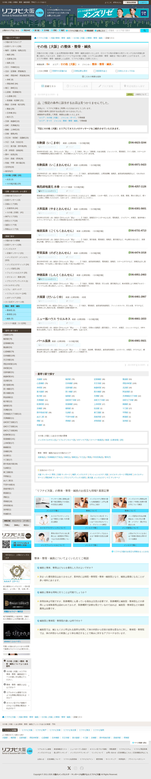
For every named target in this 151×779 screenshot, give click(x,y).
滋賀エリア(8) (10, 225)
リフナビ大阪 (27, 730)
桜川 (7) (9, 117)
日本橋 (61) (10, 113)
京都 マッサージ (63, 474)
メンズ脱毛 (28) (12, 269)
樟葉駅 (125, 417)
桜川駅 (39, 396)
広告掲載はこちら (124, 752)
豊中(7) (108, 457)
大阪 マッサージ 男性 (46, 474)
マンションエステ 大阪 (98, 474)
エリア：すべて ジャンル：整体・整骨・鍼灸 (58, 121)
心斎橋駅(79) (8, 352)
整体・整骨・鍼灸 (12, 306)
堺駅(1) (6, 497)
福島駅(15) (7, 406)
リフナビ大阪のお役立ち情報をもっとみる (130, 551)
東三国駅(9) (8, 472)
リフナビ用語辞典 (140, 749)
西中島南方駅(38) (10, 464)
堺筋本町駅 (127, 383)
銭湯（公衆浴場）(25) (114, 440)
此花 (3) (9, 179)
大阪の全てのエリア (13, 42)
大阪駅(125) (8, 335)
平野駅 (125, 412)
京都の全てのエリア (13, 196)
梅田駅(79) (7, 339)
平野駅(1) (7, 476)
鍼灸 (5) (9, 319)
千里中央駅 (70, 417)
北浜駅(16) (7, 381)
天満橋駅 (40, 400)
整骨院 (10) (10, 314)
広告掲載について (54, 759)
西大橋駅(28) (8, 393)
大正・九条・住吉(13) (13, 142)
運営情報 (99, 759)
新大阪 (36, 30)
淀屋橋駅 (97, 379)
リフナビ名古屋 (69, 730)
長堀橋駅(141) (9, 439)
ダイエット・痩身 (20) (15, 277)
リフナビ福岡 (98, 730)
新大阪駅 (40, 392)
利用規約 (122, 759)
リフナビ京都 (54, 730)
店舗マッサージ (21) (14, 253)
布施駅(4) (7, 514)
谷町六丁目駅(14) (10, 426)
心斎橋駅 (40, 383)
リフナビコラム (125, 749)
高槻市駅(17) (8, 489)
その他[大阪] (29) (13, 184)
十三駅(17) (7, 460)
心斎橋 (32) (10, 96)
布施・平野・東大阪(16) (14, 163)
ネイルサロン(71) (12, 285)
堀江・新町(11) (11, 88)
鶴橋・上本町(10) (12, 130)
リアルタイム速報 (44, 749)
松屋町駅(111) (9, 435)
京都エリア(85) (11, 204)
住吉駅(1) (7, 455)
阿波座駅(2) (8, 397)
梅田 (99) (9, 55)
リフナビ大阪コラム (74, 31)
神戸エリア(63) (11, 216)
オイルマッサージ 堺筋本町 (121, 474)
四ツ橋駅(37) (8, 389)
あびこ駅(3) (8, 481)
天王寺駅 (97, 383)
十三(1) (83, 457)
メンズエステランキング (79, 752)
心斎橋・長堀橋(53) (12, 92)
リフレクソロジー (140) (15, 293)
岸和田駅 (97, 421)
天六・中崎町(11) (12, 67)
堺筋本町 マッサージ (53, 477)
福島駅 (68, 396)
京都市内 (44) (11, 208)
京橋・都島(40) (11, 134)
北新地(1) (42, 457)
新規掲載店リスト (60, 749)
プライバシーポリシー (136, 759)
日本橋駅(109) (9, 356)
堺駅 (38, 421)
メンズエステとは (44, 752)
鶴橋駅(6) (7, 447)
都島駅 (68, 408)
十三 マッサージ (113, 477)
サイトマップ (111, 759)
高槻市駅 (97, 417)
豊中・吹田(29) (11, 154)
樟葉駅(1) (7, 493)
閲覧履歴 (89, 31)
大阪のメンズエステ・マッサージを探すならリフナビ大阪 (77, 774)
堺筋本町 (26, 30)
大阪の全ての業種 (12, 240)
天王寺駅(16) (8, 360)
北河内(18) (9, 167)
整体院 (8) (10, 310)
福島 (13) (9, 63)
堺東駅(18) (7, 501)
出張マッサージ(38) (12, 46)
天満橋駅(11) (8, 418)
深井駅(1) (7, 510)
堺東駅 (68, 421)
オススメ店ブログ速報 (98, 749)
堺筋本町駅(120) (10, 364)
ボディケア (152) (13, 298)
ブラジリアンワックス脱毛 (75, 477)
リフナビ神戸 (40, 730)
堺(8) (89, 457)
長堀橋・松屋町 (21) (14, 100)
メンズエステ (10, 249)
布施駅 (39, 425)
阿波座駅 (126, 392)
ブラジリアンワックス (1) (16, 281)
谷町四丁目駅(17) (10, 422)
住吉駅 (96, 408)
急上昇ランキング (60, 752)
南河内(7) (8, 171)
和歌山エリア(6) (11, 229)
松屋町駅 (40, 404)
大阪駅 (39, 379)
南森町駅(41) (8, 376)
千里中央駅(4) (9, 485)
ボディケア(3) (82, 440)
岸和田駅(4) (8, 505)
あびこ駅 (40, 417)
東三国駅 (97, 412)
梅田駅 (68, 379)
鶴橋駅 (125, 404)
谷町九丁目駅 (128, 400)
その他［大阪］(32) (12, 175)
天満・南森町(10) (12, 121)
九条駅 (68, 412)
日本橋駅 (69, 383)
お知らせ (41, 759)
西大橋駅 (97, 392)
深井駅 (125, 421)
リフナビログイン (86, 759)
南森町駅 (97, 388)
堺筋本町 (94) (11, 84)
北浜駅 (125, 388)
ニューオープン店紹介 (78, 749)
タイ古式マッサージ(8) (14, 302)
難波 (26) (9, 109)
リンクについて (97, 752)
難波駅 (125, 379)
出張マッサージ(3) (12, 200)
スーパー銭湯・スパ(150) (15, 323)
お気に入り (100, 31)
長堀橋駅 (69, 404)
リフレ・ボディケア (13, 289)
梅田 (61, 30)
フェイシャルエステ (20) (16, 273)
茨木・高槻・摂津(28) (13, 159)
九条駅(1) (7, 468)
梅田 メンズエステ (79, 474)
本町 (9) (9, 80)
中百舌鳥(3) (98, 457)
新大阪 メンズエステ (96, 477)
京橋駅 (39, 408)
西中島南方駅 (42, 412)
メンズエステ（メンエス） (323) (17, 258)
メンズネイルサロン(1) (47, 440)
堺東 (54, 30)
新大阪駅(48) (8, 385)
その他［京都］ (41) (14, 212)
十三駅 (125, 408)
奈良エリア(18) (11, 221)
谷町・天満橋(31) (12, 125)
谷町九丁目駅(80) (10, 431)
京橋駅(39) (7, 451)
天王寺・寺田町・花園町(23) (16, 138)
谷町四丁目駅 (70, 400)
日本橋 (45, 30)
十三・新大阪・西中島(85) (15, 146)
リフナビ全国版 (10, 730)
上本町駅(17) (8, 443)
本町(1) (67, 457)
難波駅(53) (7, 347)
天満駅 (96, 396)
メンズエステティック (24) (17, 264)
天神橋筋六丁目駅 (130, 396)
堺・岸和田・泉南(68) (13, 150)
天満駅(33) (7, 410)
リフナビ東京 (84, 730)
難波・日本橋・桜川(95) (14, 104)
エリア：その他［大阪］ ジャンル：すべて (57, 118)
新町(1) (75, 457)
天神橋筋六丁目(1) (55, 457)
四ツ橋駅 (69, 392)
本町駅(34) (7, 368)
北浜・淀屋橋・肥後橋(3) (15, 71)
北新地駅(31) (8, 372)
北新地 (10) (10, 59)
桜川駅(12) (7, 401)
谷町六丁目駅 (99, 400)
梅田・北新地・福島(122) (15, 50)
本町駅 (39, 388)
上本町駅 (97, 404)
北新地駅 (69, 388)
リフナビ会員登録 (70, 759)
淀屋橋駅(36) (8, 343)
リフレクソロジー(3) (66, 440)
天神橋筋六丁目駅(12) (12, 414)
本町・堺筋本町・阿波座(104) (17, 75)
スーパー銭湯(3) (97, 440)
